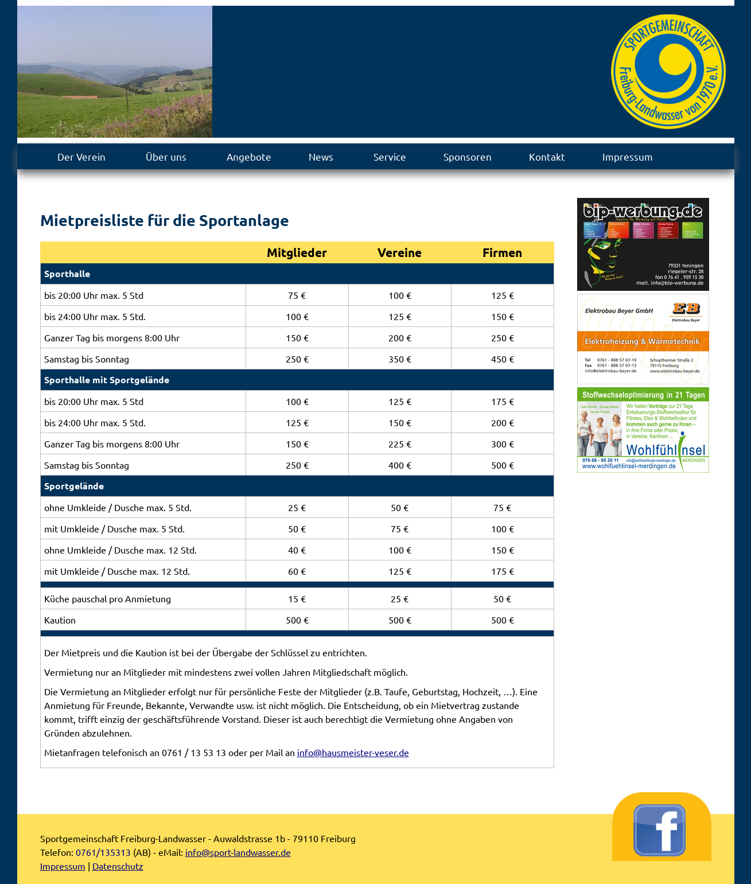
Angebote (249, 156)
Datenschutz (117, 865)
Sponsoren (467, 156)
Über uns (166, 156)
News (321, 156)
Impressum (627, 156)
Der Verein (81, 156)
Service (389, 156)
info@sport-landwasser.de (238, 852)
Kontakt (547, 156)
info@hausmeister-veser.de (353, 752)
